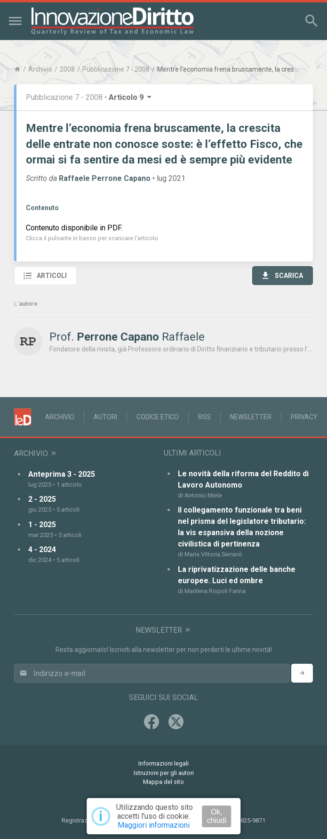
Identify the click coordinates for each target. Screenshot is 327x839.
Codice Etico (157, 417)
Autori (105, 417)
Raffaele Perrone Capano (105, 178)
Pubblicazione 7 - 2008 (116, 69)
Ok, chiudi (216, 816)
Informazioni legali (163, 763)
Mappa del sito (163, 781)
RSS (204, 417)
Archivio (40, 69)
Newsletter (250, 417)
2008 (67, 69)
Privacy (304, 417)
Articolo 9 (131, 97)
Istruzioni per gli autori (164, 772)
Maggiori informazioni (154, 825)
